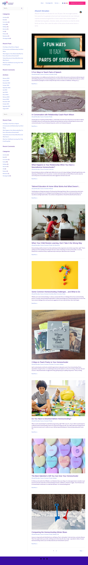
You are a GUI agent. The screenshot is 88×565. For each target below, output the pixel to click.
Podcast (4, 33)
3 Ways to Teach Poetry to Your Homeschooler (50, 362)
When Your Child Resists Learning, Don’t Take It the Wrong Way (57, 243)
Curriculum (5, 22)
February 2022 (6, 97)
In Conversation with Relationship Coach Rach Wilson (53, 115)
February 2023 (6, 78)
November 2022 (6, 83)
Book (4, 19)
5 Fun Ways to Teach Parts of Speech (11, 47)
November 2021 (6, 101)
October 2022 (6, 85)
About (42, 3)
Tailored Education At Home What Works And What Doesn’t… (56, 186)
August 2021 (6, 108)
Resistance (5, 36)
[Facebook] (62, 3)
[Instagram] (64, 3)
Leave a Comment (45, 74)
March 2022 (5, 94)
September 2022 (6, 87)
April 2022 (5, 92)
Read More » (34, 83)
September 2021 (6, 106)
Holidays (5, 26)
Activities (5, 17)
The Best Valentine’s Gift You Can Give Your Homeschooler (55, 476)
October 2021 (6, 104)
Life (3, 31)
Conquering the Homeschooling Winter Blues (49, 532)
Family (4, 24)
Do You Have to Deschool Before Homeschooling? (52, 419)
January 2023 (6, 80)
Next (82, 550)
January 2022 (6, 99)
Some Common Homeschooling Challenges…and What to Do (56, 292)
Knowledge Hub (49, 3)
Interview (5, 29)
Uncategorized (6, 38)
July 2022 (5, 90)
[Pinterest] (67, 3)
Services (56, 3)
